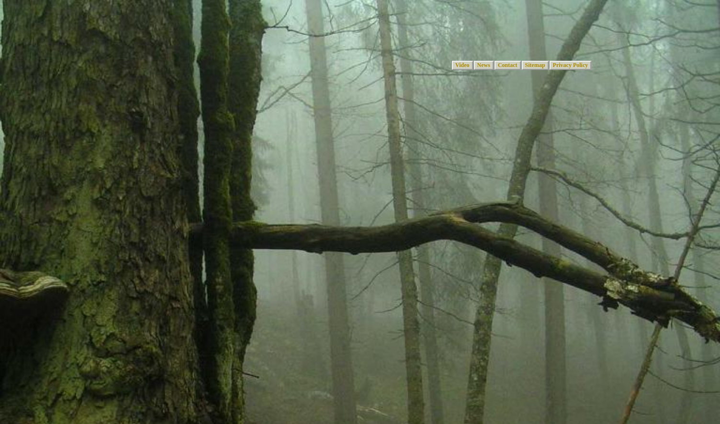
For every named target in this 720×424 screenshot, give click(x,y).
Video (462, 65)
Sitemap (535, 65)
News (483, 65)
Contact (508, 65)
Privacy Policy (570, 65)
